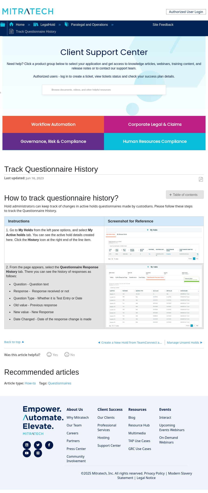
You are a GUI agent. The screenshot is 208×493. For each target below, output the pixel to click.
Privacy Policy (154, 473)
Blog (131, 417)
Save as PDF (201, 179)
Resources (137, 409)
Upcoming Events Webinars (171, 427)
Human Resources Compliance (155, 141)
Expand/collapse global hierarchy (2, 24)
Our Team (74, 425)
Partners (73, 441)
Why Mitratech (78, 417)
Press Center (76, 449)
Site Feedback (163, 24)
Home (17, 24)
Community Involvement (76, 458)
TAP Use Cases (139, 441)
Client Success (110, 409)
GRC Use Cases (139, 449)
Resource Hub (139, 425)
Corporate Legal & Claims (155, 124)
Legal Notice (146, 478)
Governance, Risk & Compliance (53, 141)
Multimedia (137, 433)
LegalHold (45, 24)
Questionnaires (59, 383)
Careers (72, 433)
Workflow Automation (53, 124)
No (72, 355)
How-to (30, 383)
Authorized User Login (186, 12)
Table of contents (185, 194)
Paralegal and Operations (86, 24)
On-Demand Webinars (168, 439)
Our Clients (106, 417)
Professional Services (107, 427)
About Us (75, 409)
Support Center (109, 445)
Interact (165, 417)
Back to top (12, 342)
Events (165, 409)
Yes (55, 355)
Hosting (103, 437)
